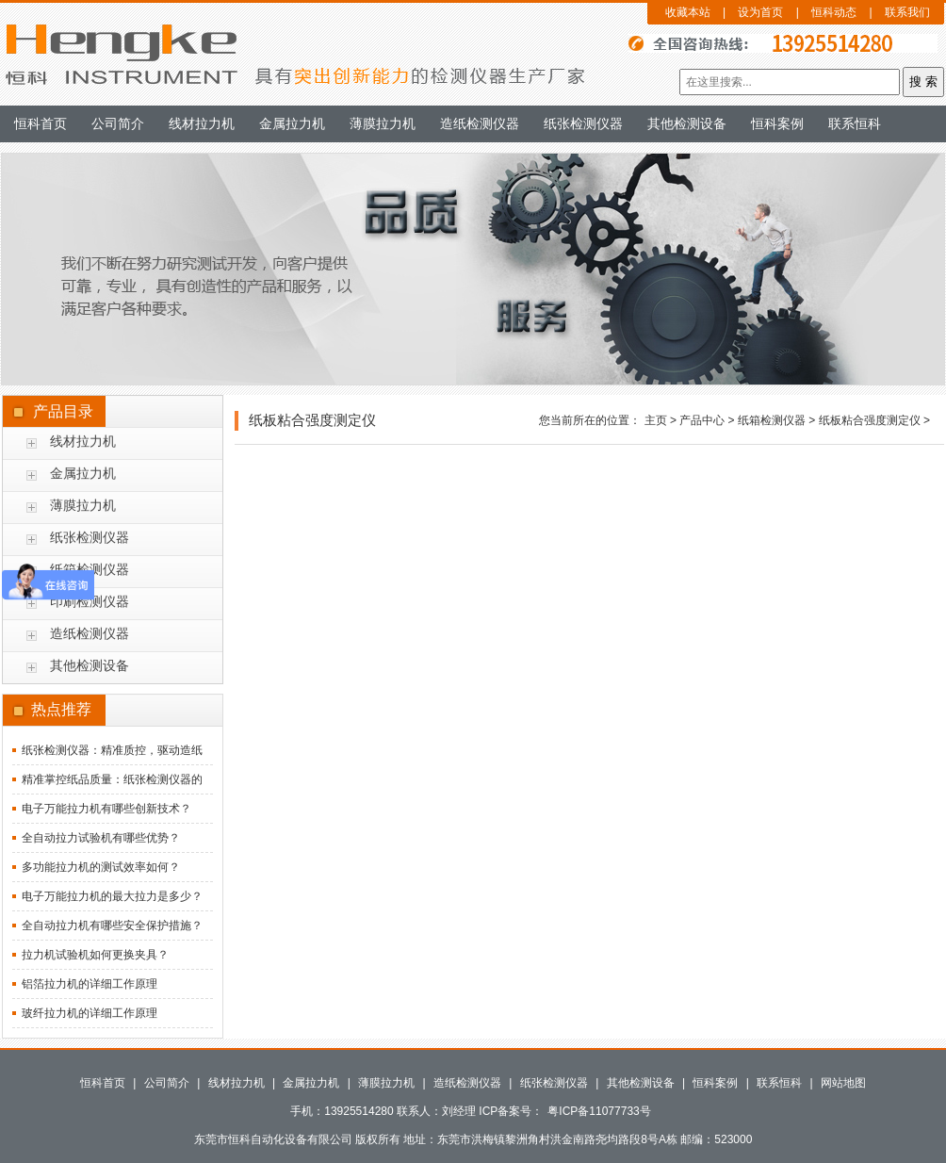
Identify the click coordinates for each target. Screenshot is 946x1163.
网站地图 (843, 1082)
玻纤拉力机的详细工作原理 (89, 1013)
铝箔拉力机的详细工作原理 (89, 984)
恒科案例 (777, 123)
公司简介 (117, 123)
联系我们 (907, 12)
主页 (655, 420)
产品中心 (702, 420)
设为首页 (760, 12)
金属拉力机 (292, 123)
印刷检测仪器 (89, 601)
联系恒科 (854, 123)
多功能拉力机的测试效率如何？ (101, 867)
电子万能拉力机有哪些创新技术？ (106, 808)
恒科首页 (40, 123)
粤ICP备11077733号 (598, 1111)
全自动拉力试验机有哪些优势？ (101, 837)
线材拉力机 (202, 123)
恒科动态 (833, 12)
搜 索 (923, 81)
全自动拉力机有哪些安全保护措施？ (112, 925)
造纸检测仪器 (479, 123)
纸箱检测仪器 (772, 420)
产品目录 (63, 411)
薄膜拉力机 (383, 123)
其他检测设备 (686, 123)
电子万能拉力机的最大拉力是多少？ (112, 896)
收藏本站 (687, 12)
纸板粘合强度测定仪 (870, 420)
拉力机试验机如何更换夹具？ (95, 954)
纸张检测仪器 (583, 123)
